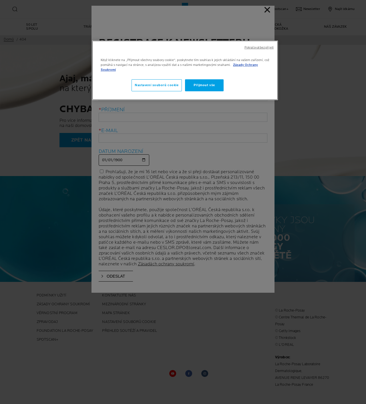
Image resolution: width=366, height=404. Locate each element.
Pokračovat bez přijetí (259, 47)
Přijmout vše (204, 85)
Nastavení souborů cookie (157, 85)
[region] (185, 70)
